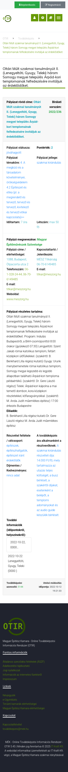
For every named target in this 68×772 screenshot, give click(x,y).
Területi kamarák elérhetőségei (20, 703)
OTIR (5, 38)
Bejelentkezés (27, 4)
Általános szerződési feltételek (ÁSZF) (24, 661)
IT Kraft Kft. (57, 746)
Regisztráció (53, 4)
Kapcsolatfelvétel (12, 724)
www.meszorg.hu (18, 299)
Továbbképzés (26, 38)
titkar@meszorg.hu (19, 289)
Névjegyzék (9, 695)
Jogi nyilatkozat (11, 670)
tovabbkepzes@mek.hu (15, 728)
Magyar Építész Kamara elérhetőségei (24, 708)
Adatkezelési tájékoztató (16, 665)
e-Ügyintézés (10, 699)
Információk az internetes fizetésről (22, 674)
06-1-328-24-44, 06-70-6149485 (19, 274)
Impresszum (10, 679)
